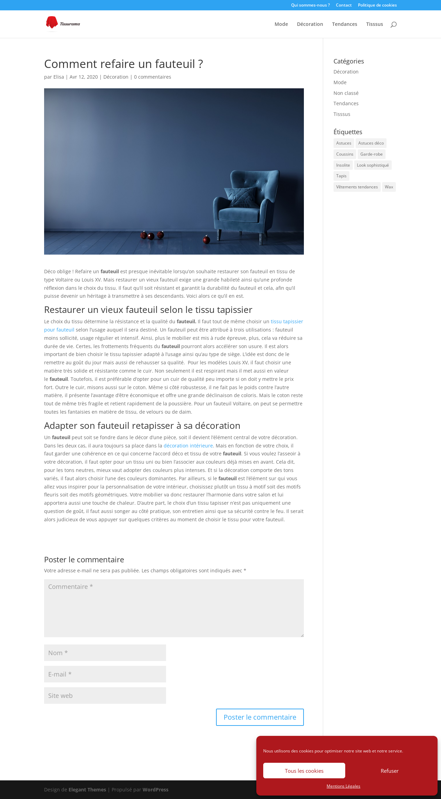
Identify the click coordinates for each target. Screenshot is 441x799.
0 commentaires (152, 76)
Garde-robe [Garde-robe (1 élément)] (371, 154)
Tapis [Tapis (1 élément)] (341, 176)
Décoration (310, 24)
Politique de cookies (377, 5)
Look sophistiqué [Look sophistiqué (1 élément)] (373, 165)
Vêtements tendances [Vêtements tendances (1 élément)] (357, 187)
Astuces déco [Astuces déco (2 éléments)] (371, 143)
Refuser (390, 770)
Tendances (344, 24)
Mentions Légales (343, 786)
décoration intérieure (188, 445)
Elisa (58, 76)
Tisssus (374, 24)
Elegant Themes (87, 789)
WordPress (155, 789)
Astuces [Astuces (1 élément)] (343, 143)
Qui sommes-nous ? (310, 5)
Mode (281, 24)
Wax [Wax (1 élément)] (389, 187)
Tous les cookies (304, 770)
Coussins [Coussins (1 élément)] (344, 154)
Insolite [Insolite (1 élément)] (343, 165)
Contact (344, 5)
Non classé (346, 93)
